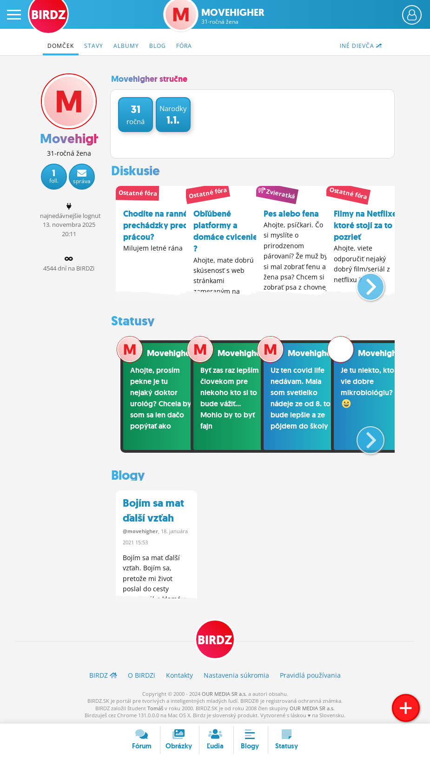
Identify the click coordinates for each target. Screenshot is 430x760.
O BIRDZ (141, 674)
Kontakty (179, 674)
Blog (157, 46)
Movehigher (233, 16)
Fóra (184, 46)
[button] (363, 282)
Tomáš (155, 707)
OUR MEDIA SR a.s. (224, 692)
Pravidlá (310, 674)
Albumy (126, 46)
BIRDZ (215, 639)
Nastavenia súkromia (236, 674)
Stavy (93, 46)
